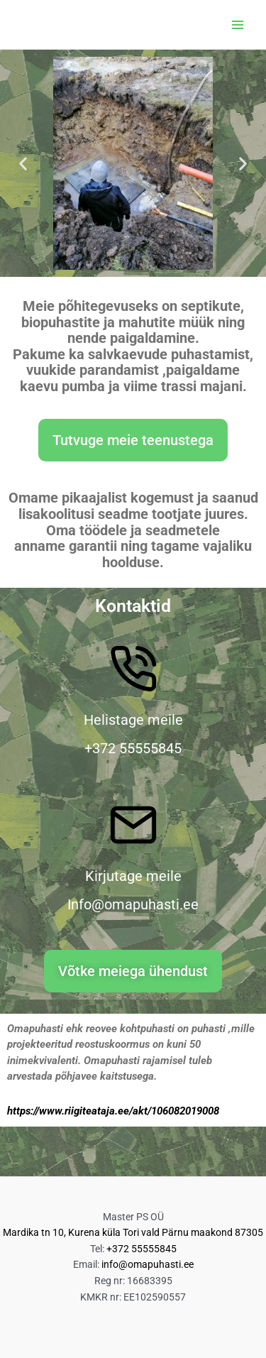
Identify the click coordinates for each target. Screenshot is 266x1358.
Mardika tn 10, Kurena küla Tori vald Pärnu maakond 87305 (133, 1232)
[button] (23, 164)
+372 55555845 (141, 1248)
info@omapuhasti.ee (147, 1264)
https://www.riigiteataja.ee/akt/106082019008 (113, 1111)
